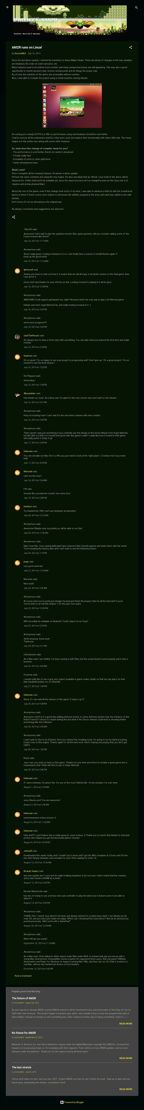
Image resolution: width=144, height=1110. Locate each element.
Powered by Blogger (72, 1102)
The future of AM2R (24, 998)
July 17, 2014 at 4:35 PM (35, 463)
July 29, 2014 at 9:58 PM (35, 703)
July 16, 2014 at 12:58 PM (36, 286)
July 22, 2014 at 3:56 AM (35, 588)
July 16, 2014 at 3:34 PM (35, 347)
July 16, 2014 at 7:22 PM (35, 367)
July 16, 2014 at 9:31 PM (35, 402)
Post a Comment (23, 976)
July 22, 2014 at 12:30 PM (36, 608)
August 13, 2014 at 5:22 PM (37, 882)
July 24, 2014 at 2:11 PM (35, 646)
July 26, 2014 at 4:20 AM (35, 666)
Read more (125, 1023)
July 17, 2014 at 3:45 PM (35, 442)
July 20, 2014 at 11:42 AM (36, 533)
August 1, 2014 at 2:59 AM (36, 787)
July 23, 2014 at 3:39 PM (35, 625)
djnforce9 (28, 269)
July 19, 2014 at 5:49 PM (35, 498)
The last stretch (21, 1067)
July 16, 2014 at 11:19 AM (36, 241)
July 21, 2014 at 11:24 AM (36, 570)
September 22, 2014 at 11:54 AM (39, 943)
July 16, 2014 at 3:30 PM (35, 327)
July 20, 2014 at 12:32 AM (36, 515)
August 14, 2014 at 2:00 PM (37, 903)
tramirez (28, 506)
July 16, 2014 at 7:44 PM (35, 385)
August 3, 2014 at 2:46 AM (36, 804)
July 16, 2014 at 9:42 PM (35, 420)
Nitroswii (28, 471)
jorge (26, 561)
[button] (130, 48)
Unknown (28, 451)
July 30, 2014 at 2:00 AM (35, 726)
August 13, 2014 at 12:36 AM (37, 862)
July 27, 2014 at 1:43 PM (35, 686)
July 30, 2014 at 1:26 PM (35, 749)
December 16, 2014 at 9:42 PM (38, 968)
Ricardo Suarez (31, 871)
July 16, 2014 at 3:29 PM (35, 309)
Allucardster (29, 393)
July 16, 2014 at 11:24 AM (36, 261)
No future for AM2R (24, 1032)
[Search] (136, 8)
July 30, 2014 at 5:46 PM (35, 769)
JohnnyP (28, 851)
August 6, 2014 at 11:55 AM (37, 822)
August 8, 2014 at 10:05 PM (37, 842)
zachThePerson (31, 335)
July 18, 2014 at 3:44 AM (35, 480)
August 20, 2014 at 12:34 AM (37, 925)
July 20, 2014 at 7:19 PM (35, 553)
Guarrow (28, 355)
